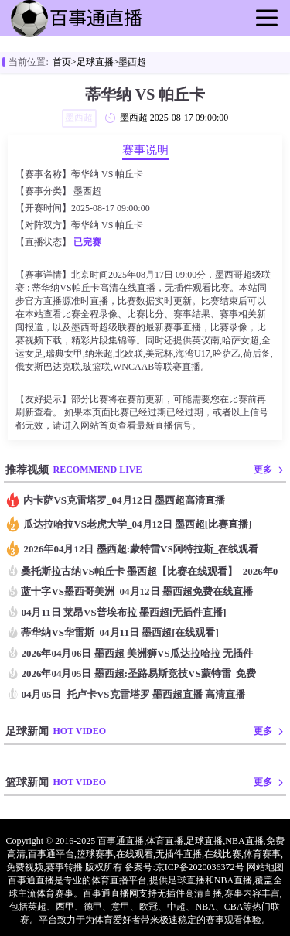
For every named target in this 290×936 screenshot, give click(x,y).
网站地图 (265, 867)
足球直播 (95, 61)
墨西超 (132, 61)
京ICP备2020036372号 (199, 867)
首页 (62, 61)
